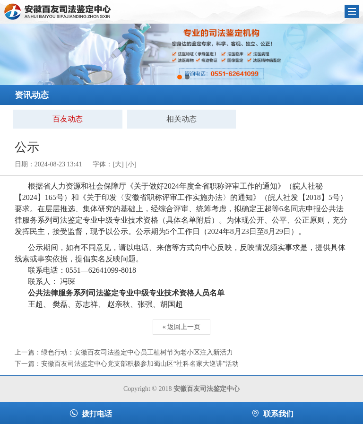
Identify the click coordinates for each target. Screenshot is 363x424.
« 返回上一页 (182, 326)
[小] (130, 164)
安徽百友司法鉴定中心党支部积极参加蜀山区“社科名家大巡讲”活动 (140, 363)
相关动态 (181, 119)
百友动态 (67, 119)
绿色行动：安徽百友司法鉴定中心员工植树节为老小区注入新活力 (137, 352)
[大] (117, 164)
